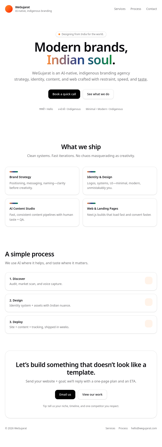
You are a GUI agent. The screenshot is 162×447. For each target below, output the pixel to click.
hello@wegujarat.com (144, 428)
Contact (151, 9)
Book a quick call (64, 94)
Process (136, 9)
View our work (92, 394)
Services (119, 9)
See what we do (98, 94)
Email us (65, 394)
